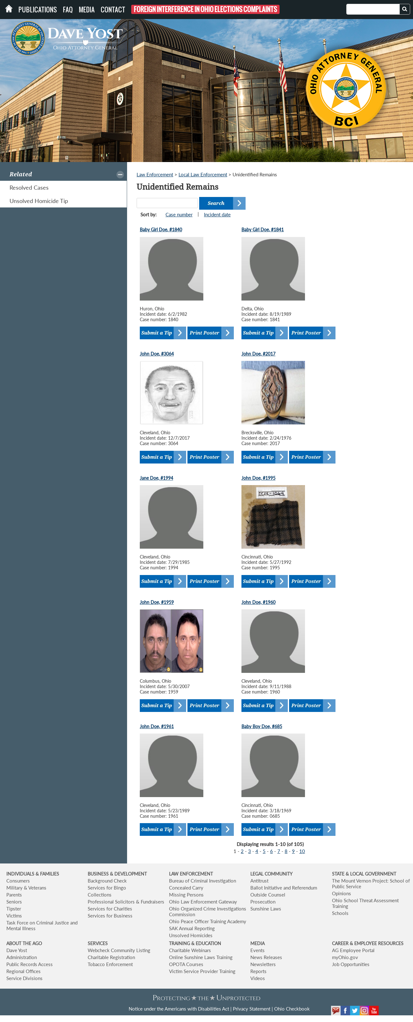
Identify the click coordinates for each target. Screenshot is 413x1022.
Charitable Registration (111, 957)
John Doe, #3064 (157, 353)
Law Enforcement (155, 174)
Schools (340, 913)
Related (21, 174)
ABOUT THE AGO (24, 943)
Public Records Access (29, 964)
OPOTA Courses (186, 964)
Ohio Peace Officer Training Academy (207, 921)
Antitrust (259, 880)
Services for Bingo (107, 887)
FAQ (68, 9)
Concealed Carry (186, 887)
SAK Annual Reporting (192, 928)
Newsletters (263, 964)
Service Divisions (24, 978)
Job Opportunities (350, 964)
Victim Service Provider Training (202, 971)
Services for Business (110, 915)
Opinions (341, 893)
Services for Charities (110, 908)
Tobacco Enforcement (110, 964)
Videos (257, 978)
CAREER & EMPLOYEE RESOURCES (367, 943)
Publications (37, 9)
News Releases (266, 957)
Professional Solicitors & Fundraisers (126, 901)
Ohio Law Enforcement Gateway (203, 901)
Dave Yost (16, 950)
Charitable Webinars (190, 950)
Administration (21, 957)
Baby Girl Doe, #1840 (161, 229)
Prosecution (262, 901)
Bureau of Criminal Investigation (202, 880)
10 (302, 851)
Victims (14, 915)
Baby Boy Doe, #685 (261, 726)
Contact (113, 9)
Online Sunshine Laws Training (201, 957)
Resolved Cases (29, 187)
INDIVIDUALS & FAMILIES (32, 873)
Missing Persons (186, 894)
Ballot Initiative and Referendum (283, 887)
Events (257, 950)
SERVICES (98, 943)
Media (87, 9)
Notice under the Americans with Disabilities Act (179, 1009)
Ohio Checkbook (292, 1009)
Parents (14, 894)
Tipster (13, 908)
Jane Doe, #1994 (156, 478)
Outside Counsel (267, 894)
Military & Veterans (26, 887)
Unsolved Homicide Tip (39, 200)
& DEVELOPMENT (128, 873)
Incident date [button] (217, 214)
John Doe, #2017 (258, 353)
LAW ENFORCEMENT (191, 873)
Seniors (14, 901)
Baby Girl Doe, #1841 (262, 229)
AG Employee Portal (353, 950)
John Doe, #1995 (258, 478)
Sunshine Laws (265, 908)
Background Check (107, 880)
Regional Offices (23, 971)
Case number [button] (179, 214)
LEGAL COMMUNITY (271, 873)
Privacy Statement (251, 1009)
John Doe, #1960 (258, 602)
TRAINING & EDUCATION (195, 943)
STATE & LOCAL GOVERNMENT (364, 873)
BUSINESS (99, 873)
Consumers (18, 880)
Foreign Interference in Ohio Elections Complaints (205, 9)
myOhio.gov (345, 957)
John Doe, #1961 (157, 726)
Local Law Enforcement (203, 174)
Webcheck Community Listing (119, 950)
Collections (100, 894)
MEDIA (257, 943)
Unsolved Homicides (191, 935)
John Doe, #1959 (157, 602)
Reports (258, 971)
